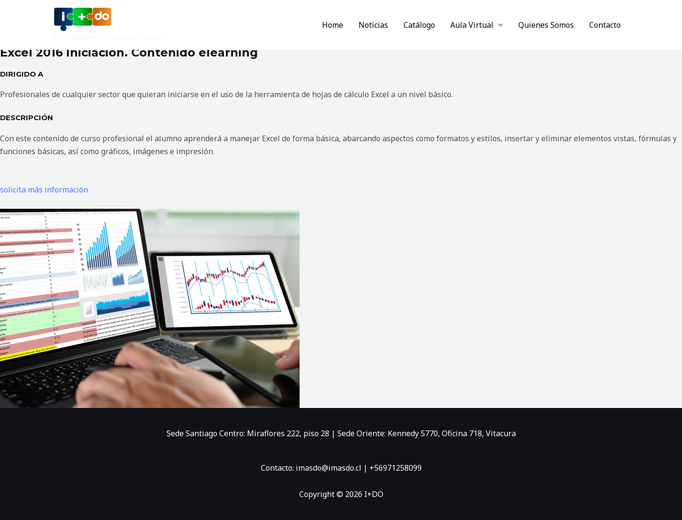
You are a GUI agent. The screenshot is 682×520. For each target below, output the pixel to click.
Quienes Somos (546, 25)
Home (332, 25)
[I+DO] (83, 18)
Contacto (605, 25)
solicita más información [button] (44, 189)
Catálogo (419, 25)
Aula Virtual (471, 25)
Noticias (373, 25)
